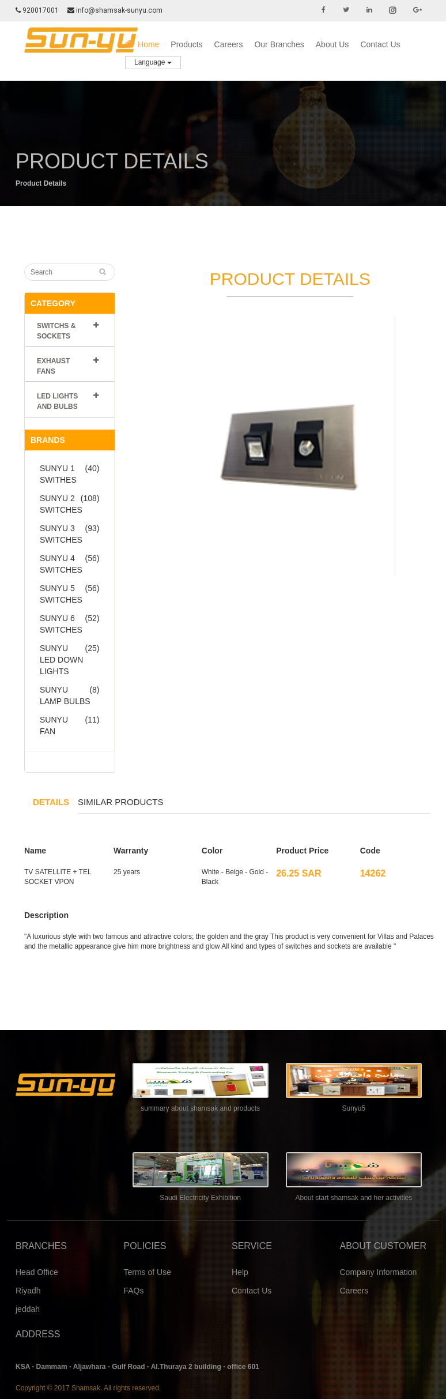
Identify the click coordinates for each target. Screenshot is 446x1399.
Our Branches (279, 44)
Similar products (120, 802)
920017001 (37, 10)
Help (240, 1272)
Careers (228, 44)
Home (142, 44)
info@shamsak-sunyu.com (116, 10)
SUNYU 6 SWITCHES (70, 623)
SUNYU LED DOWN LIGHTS (70, 659)
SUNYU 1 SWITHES (70, 473)
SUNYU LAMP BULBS (70, 695)
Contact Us (380, 44)
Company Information (378, 1272)
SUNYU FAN (70, 725)
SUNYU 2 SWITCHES (70, 503)
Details (51, 802)
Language (153, 62)
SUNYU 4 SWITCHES (70, 563)
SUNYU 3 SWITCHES (70, 533)
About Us (332, 44)
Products (186, 44)
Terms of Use (147, 1272)
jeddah (28, 1309)
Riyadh (28, 1290)
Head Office (37, 1272)
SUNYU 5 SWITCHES (70, 593)
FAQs (134, 1290)
